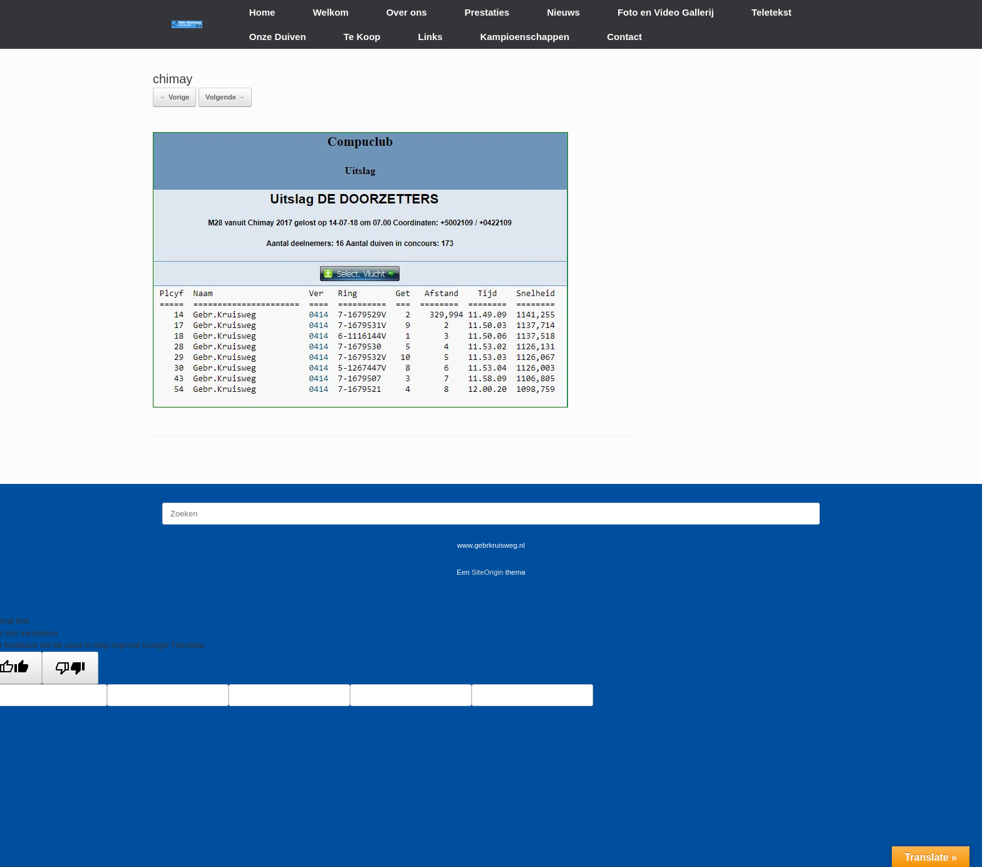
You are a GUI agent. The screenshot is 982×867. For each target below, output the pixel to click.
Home (262, 12)
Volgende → (225, 97)
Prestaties (487, 12)
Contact (624, 36)
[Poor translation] (70, 668)
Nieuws (563, 12)
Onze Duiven (277, 36)
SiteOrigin (488, 572)
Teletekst (772, 12)
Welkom (330, 12)
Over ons (406, 12)
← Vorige (174, 97)
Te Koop (362, 36)
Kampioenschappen (525, 36)
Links (430, 36)
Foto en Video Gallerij (666, 12)
